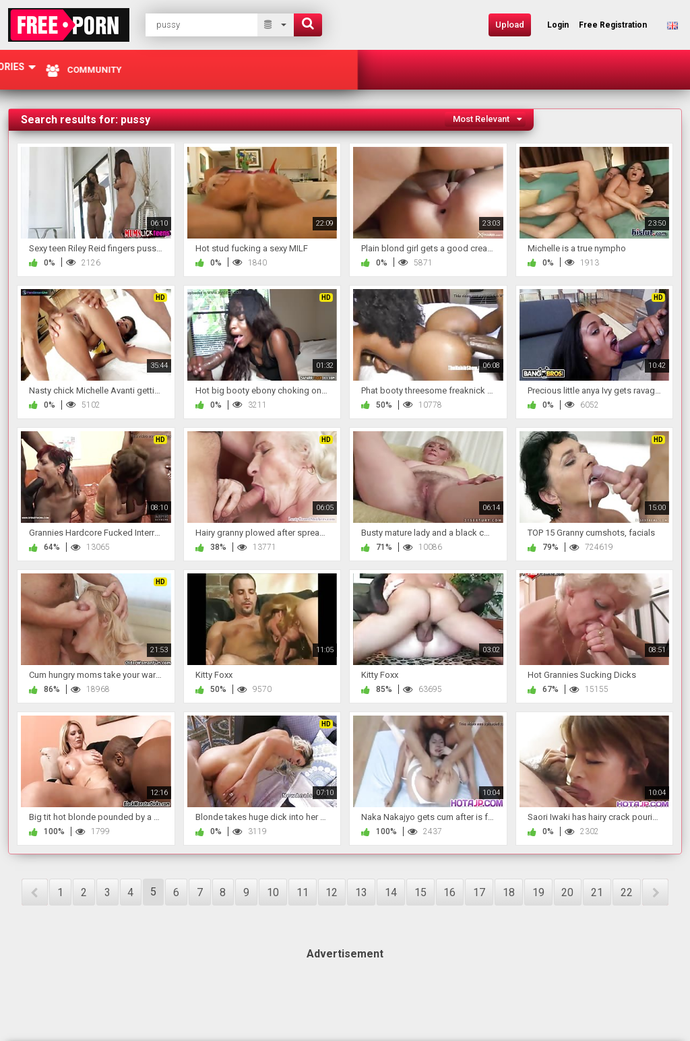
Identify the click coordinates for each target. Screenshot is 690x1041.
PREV (35, 892)
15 (420, 892)
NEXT (655, 892)
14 (391, 892)
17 (479, 892)
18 (509, 892)
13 (361, 892)
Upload (509, 25)
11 (302, 892)
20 (567, 892)
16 (449, 892)
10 (273, 892)
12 (331, 892)
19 (538, 892)
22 (627, 892)
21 (597, 892)
